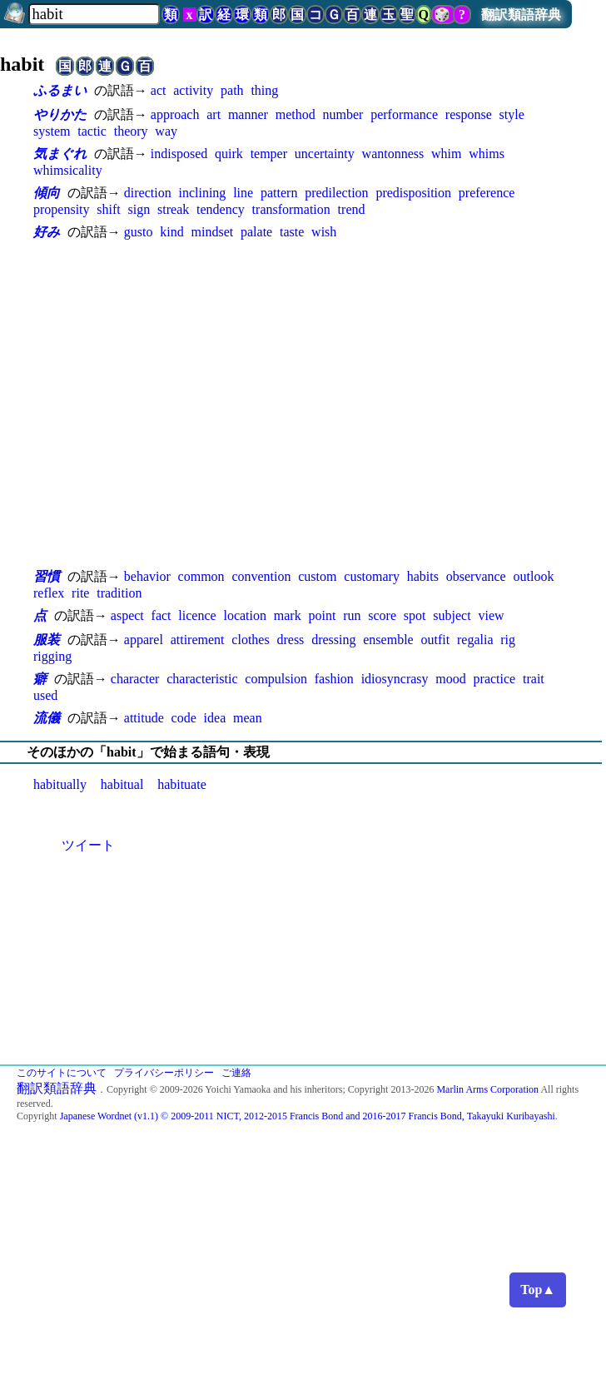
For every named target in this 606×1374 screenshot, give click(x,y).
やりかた (60, 114)
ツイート (88, 845)
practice (495, 679)
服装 (46, 639)
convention (261, 576)
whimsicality (67, 170)
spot (415, 615)
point (321, 615)
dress (290, 639)
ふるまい (60, 90)
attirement (198, 639)
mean (247, 718)
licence (197, 615)
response (468, 114)
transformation (291, 209)
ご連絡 (236, 1073)
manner (248, 114)
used (45, 695)
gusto (138, 232)
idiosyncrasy (395, 679)
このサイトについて (62, 1073)
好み (46, 232)
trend (351, 209)
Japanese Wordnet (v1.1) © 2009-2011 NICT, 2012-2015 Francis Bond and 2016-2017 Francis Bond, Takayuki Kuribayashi (307, 1116)
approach (175, 114)
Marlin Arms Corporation (487, 1089)
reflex (48, 593)
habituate (181, 784)
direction (147, 193)
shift (108, 209)
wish (323, 232)
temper (269, 153)
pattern (279, 193)
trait (533, 679)
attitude (144, 718)
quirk (229, 153)
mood (450, 679)
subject (451, 615)
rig (507, 639)
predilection (336, 193)
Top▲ (537, 1289)
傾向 (46, 193)
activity (193, 90)
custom (317, 576)
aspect (127, 615)
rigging (52, 656)
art (213, 114)
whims (486, 153)
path (232, 90)
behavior (147, 576)
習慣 (46, 576)
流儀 (46, 718)
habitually (60, 784)
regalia (475, 639)
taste (292, 232)
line (243, 193)
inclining (202, 193)
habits (423, 576)
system (51, 131)
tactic (92, 131)
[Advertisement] (156, 404)
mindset (212, 232)
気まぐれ (60, 153)
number (342, 114)
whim (446, 153)
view (491, 615)
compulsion (276, 679)
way (166, 131)
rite (80, 593)
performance (404, 114)
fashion (334, 679)
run (351, 615)
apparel (143, 639)
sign (139, 209)
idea (215, 718)
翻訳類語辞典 (521, 14)
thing (264, 90)
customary (372, 576)
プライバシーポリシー (164, 1073)
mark (287, 615)
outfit (435, 639)
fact (161, 615)
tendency (220, 209)
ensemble (388, 639)
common (201, 576)
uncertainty (325, 153)
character (135, 679)
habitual (122, 784)
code (183, 718)
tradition (119, 593)
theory (131, 131)
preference (487, 193)
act (158, 90)
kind (171, 232)
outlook (534, 576)
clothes (250, 639)
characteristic (201, 679)
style (511, 114)
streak (173, 209)
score (382, 615)
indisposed (179, 153)
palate (256, 232)
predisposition (413, 193)
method (295, 114)
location (244, 615)
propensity (61, 209)
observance (476, 576)
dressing (333, 639)
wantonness (393, 153)
